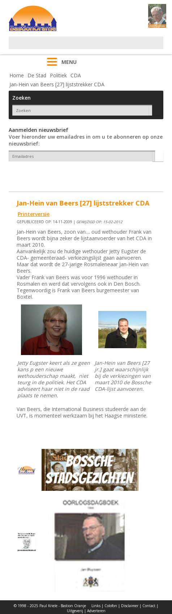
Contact (148, 605)
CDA (75, 75)
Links (95, 605)
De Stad (36, 75)
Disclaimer (129, 605)
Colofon (110, 605)
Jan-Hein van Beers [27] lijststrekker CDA (56, 84)
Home (16, 75)
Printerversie (34, 214)
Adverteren (96, 610)
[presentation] (51, 174)
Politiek (58, 75)
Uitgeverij (75, 610)
